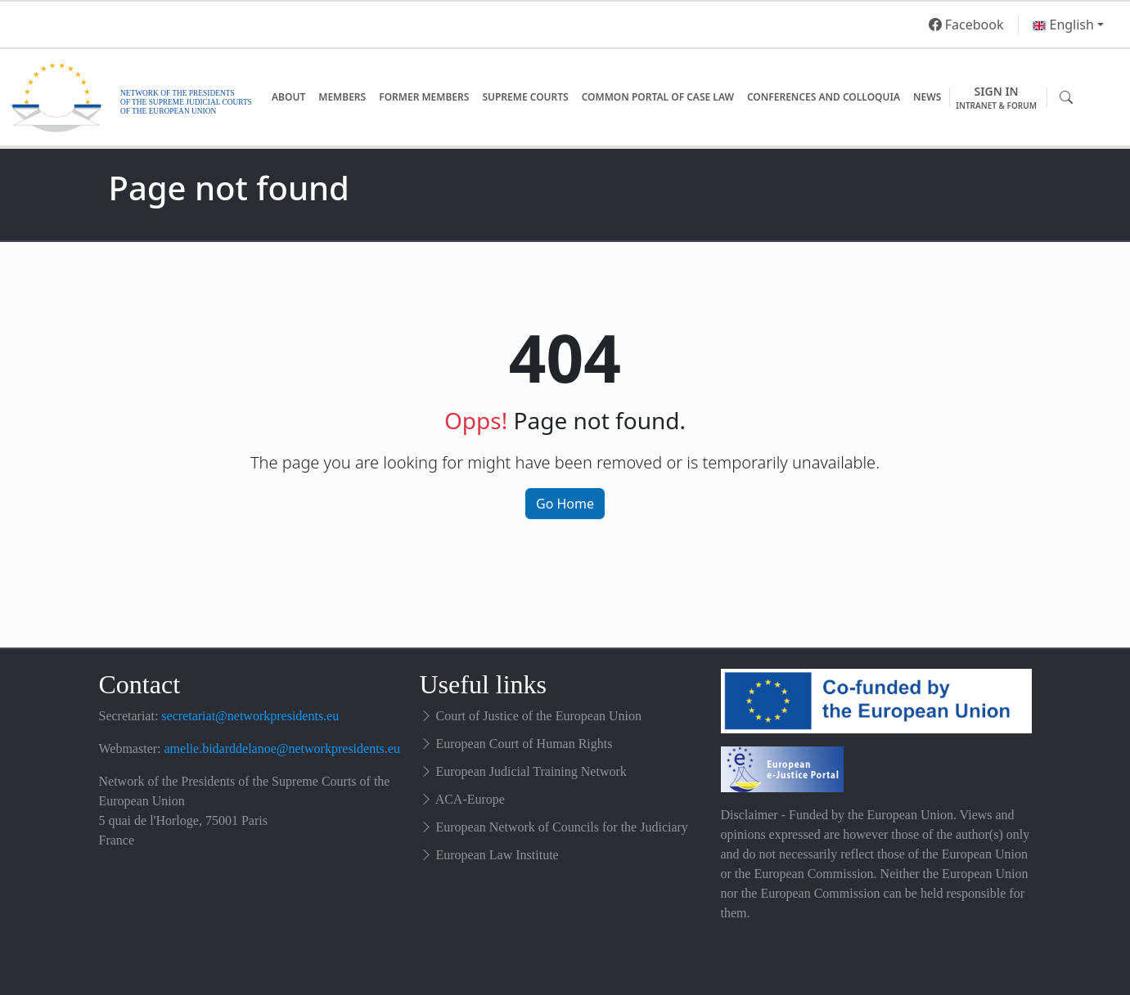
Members (342, 97)
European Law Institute (497, 855)
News (927, 97)
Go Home (565, 504)
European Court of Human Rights (524, 744)
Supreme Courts (525, 97)
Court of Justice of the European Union (539, 716)
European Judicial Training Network (531, 771)
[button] (1068, 24)
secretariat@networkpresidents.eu (250, 716)
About (288, 97)
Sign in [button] (996, 97)
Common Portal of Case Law (658, 97)
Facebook (966, 25)
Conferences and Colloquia (823, 97)
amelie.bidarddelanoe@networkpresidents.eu (282, 748)
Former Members (424, 97)
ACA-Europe (470, 799)
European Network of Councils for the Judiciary (562, 827)
